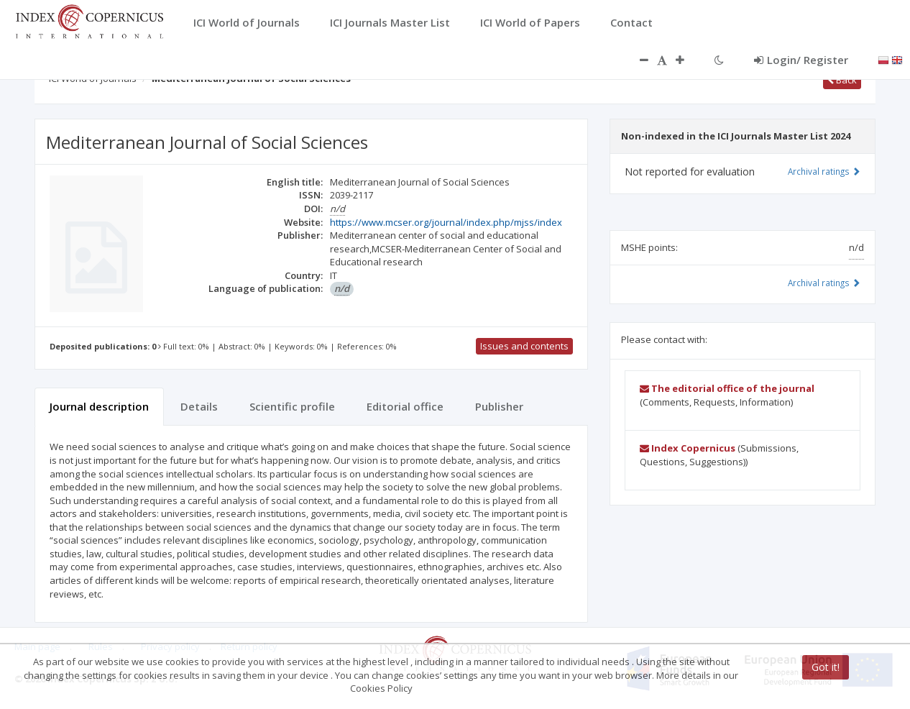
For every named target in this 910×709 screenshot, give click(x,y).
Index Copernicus (687, 448)
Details (199, 406)
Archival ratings (824, 171)
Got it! (826, 667)
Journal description (99, 406)
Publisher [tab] (499, 406)
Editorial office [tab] (405, 406)
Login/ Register (801, 59)
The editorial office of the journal (727, 388)
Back (842, 79)
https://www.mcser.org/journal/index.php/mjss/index (446, 222)
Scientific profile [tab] (292, 406)
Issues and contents (524, 345)
